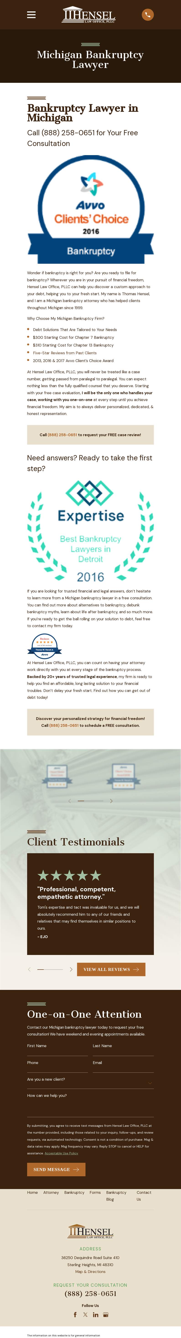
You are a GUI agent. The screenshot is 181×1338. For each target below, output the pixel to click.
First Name (37, 1046)
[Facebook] (75, 1315)
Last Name (102, 1046)
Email (97, 1063)
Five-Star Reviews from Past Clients (65, 352)
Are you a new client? (46, 1080)
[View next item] (111, 801)
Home (32, 1193)
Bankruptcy (74, 1193)
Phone (32, 1063)
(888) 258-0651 (90, 1295)
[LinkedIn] (95, 1315)
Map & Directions (90, 1272)
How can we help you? (47, 1096)
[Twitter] (85, 1315)
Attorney (51, 1193)
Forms (95, 1193)
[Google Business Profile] (106, 1315)
